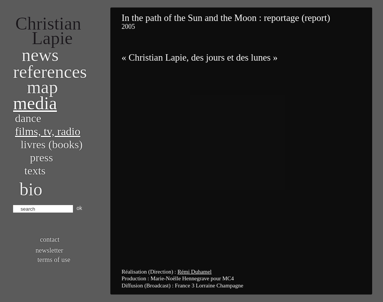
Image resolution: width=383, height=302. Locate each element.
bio (30, 189)
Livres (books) (52, 144)
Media (35, 103)
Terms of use (53, 259)
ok (79, 208)
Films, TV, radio (47, 131)
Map (42, 87)
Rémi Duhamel (195, 272)
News (40, 55)
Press (41, 157)
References (50, 72)
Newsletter (49, 250)
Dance (28, 118)
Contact (49, 239)
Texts (35, 170)
